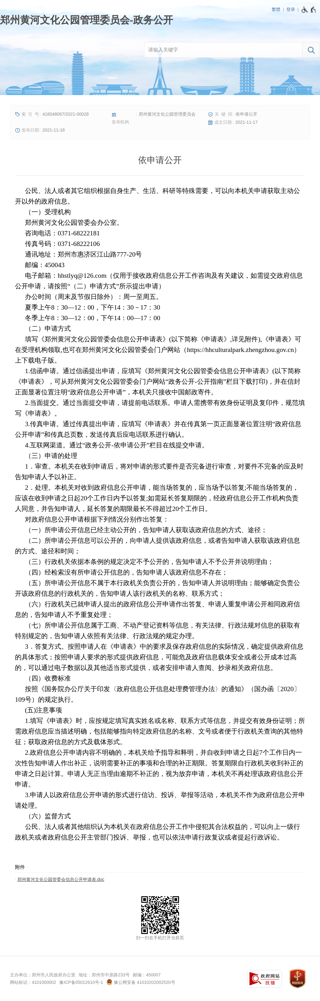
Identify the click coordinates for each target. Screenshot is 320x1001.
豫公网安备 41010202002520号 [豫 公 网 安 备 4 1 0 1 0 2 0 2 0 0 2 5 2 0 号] (140, 982)
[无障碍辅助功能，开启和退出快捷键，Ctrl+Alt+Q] (309, 9)
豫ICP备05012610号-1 (81, 982)
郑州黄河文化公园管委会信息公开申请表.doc (60, 879)
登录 (290, 9)
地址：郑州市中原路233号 (104, 974)
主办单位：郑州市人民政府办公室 (42, 974)
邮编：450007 (147, 974)
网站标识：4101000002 (33, 982)
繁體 (276, 9)
